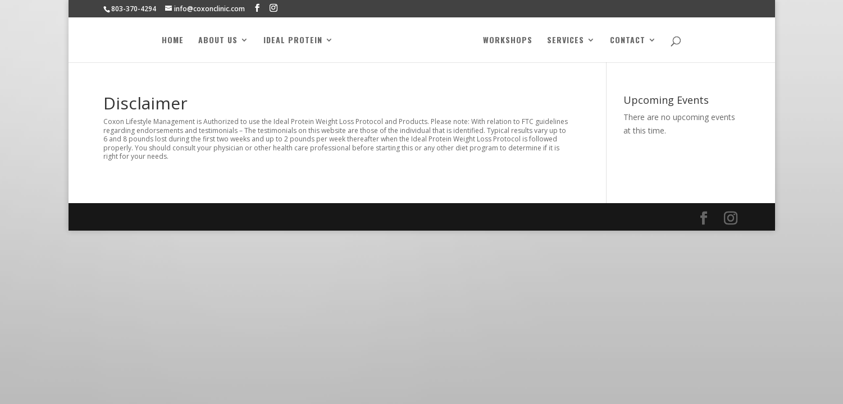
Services (565, 40)
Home (173, 40)
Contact (627, 40)
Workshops (507, 40)
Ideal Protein (292, 40)
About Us (218, 40)
